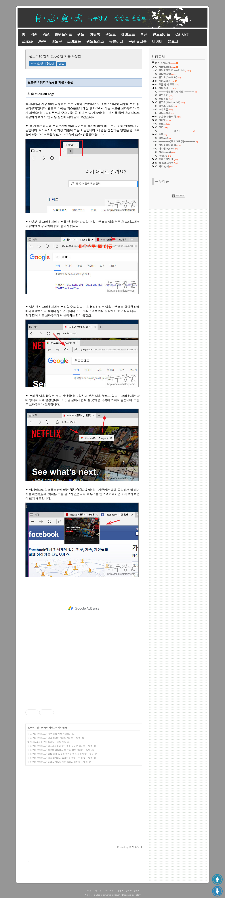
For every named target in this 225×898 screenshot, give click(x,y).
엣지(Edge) (42, 727)
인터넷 (31, 727)
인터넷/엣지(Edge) (42, 63)
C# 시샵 (181, 34)
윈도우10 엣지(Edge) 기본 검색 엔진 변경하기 (49, 734)
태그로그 (99, 890)
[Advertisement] (83, 608)
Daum (117, 894)
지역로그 (89, 890)
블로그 (173, 41)
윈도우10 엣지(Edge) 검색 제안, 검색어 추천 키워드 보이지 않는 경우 (60, 754)
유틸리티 (116, 41)
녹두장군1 (89, 894)
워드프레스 (95, 41)
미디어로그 (110, 890)
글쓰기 (137, 890)
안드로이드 (161, 34)
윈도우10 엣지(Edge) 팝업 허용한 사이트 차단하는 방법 (54, 738)
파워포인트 (63, 34)
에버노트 (128, 34)
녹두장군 (162, 181)
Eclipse (27, 41)
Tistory (137, 894)
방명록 (121, 890)
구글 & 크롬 (137, 41)
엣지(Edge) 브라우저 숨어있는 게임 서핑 (46, 742)
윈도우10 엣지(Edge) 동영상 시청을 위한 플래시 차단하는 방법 (57, 762)
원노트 (110, 34)
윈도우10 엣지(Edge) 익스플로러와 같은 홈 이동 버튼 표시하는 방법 (60, 746)
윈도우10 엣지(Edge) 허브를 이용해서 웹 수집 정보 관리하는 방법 (58, 750)
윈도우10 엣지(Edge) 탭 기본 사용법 (55, 56)
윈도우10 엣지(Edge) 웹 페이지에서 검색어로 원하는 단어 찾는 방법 (60, 758)
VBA (46, 34)
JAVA (42, 41)
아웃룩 (94, 34)
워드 (80, 34)
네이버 (157, 41)
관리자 (129, 890)
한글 (143, 34)
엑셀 (33, 34)
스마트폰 (74, 41)
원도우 (56, 41)
